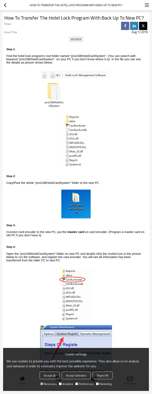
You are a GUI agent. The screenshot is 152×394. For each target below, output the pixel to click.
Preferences (84, 384)
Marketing (104, 384)
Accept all (49, 375)
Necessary (48, 384)
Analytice (66, 384)
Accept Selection (76, 375)
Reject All (102, 375)
